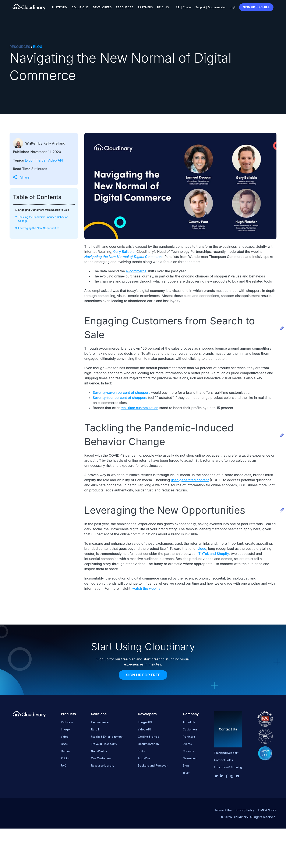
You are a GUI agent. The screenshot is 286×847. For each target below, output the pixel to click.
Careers (188, 751)
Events (187, 743)
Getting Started (148, 736)
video (201, 548)
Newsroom (190, 758)
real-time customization (139, 408)
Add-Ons (144, 758)
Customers (190, 729)
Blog (186, 765)
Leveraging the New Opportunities (38, 228)
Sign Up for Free (143, 675)
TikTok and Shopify (213, 554)
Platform (60, 7)
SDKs (141, 751)
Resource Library (102, 765)
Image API (145, 722)
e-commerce (136, 271)
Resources (125, 7)
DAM (64, 743)
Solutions (80, 7)
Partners (145, 7)
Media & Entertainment (107, 736)
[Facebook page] (227, 776)
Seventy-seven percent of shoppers (121, 392)
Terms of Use (223, 810)
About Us (189, 722)
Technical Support (226, 752)
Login (232, 7)
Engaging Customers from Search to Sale (43, 209)
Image (65, 729)
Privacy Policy (245, 810)
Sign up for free (256, 7)
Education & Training (228, 767)
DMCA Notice (267, 810)
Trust (186, 772)
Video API (55, 160)
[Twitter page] (216, 776)
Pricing (163, 7)
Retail (95, 729)
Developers (102, 7)
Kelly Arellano (54, 143)
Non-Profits (99, 751)
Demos (65, 751)
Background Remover (153, 765)
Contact (187, 7)
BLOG (37, 47)
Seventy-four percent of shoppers (120, 397)
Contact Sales (223, 760)
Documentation (217, 7)
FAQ (63, 765)
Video (64, 736)
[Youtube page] (237, 776)
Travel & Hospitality (104, 743)
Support (200, 7)
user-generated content (190, 480)
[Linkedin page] (221, 776)
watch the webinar (147, 588)
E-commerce (35, 160)
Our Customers (101, 758)
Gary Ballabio (123, 251)
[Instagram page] (231, 776)
